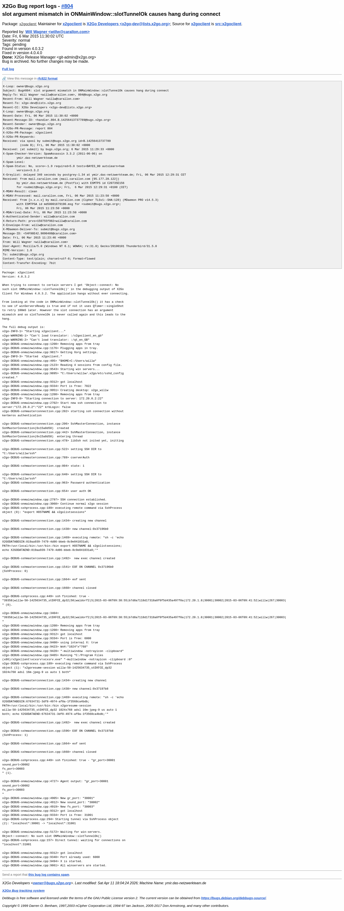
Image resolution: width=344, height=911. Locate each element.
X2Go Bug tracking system (23, 890)
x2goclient (27, 24)
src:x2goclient (228, 24)
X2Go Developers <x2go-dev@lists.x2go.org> (128, 24)
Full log (8, 69)
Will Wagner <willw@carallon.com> (57, 32)
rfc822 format (47, 78)
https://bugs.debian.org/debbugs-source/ (233, 898)
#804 (67, 6)
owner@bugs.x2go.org (52, 883)
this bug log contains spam (48, 874)
